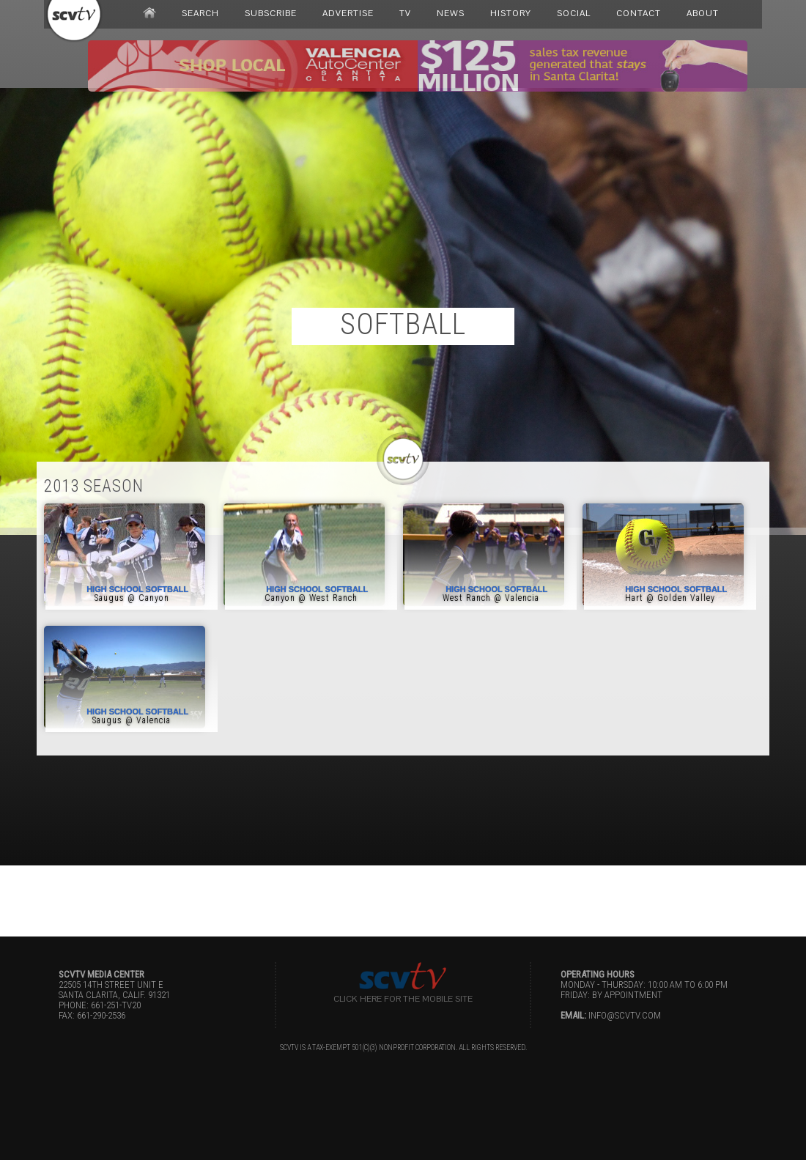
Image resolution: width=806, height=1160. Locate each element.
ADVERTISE (348, 13)
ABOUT (703, 13)
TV (405, 13)
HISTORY (510, 13)
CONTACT (638, 13)
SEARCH (200, 13)
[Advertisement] (403, 898)
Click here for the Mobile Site (403, 999)
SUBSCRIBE (271, 13)
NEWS (451, 13)
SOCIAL (574, 13)
